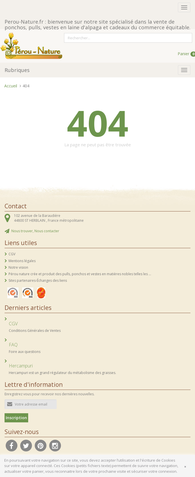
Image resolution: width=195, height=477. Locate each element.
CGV (12, 254)
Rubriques (17, 70)
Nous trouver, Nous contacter (35, 231)
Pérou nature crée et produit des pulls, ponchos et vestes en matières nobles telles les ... (80, 274)
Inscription (16, 417)
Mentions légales (22, 260)
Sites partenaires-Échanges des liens (38, 280)
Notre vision (18, 267)
